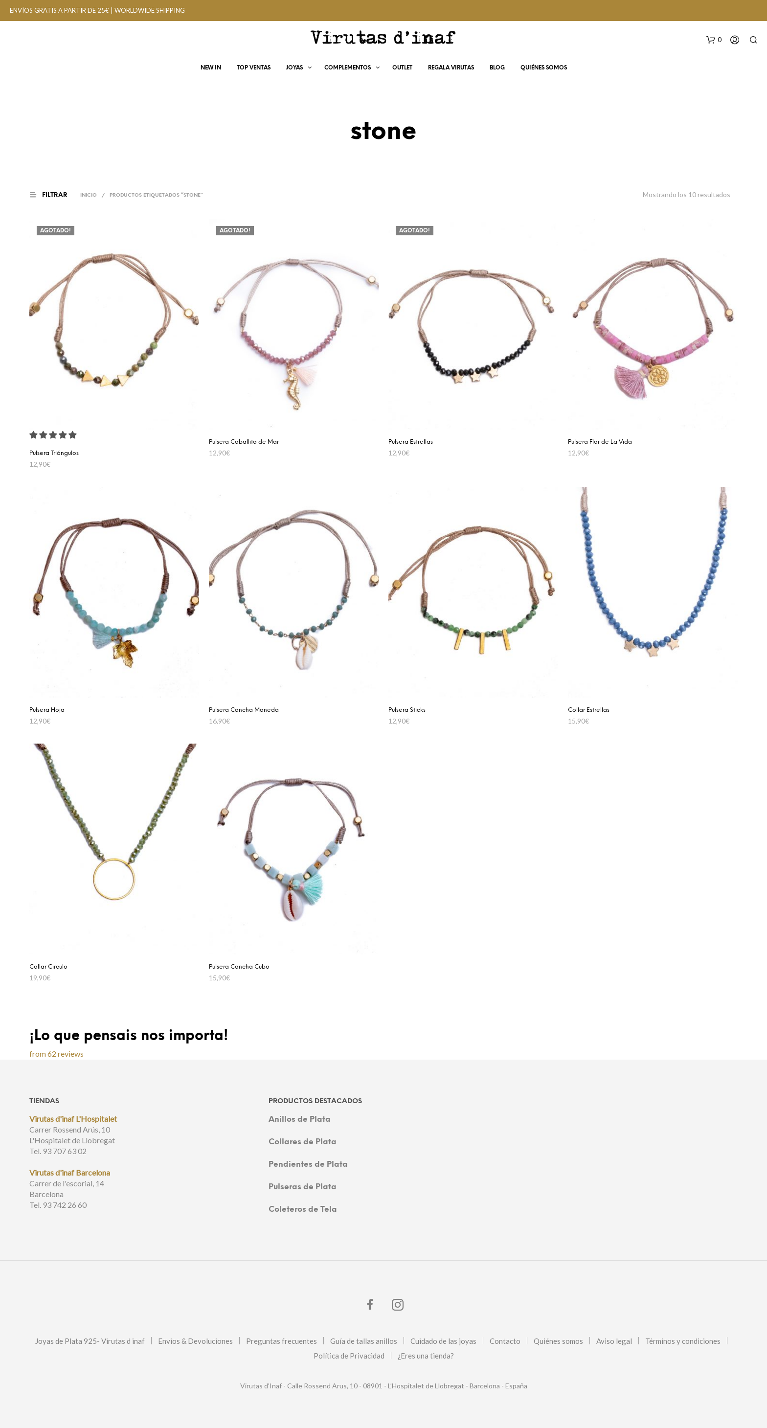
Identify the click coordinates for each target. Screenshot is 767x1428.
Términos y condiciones (683, 1341)
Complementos (347, 69)
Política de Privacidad (349, 1355)
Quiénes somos (558, 1341)
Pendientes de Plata (308, 1164)
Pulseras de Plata (303, 1187)
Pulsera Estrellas (410, 442)
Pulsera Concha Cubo (239, 967)
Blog (497, 69)
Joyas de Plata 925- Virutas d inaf (90, 1341)
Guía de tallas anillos (363, 1341)
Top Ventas (254, 69)
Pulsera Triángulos (54, 453)
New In (211, 69)
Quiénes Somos (543, 69)
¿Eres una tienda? (426, 1355)
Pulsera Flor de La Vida (600, 442)
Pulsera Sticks (407, 710)
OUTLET (402, 69)
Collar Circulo (48, 967)
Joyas (294, 69)
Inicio (90, 195)
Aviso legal (614, 1341)
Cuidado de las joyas (443, 1341)
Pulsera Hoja (47, 710)
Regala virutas (451, 69)
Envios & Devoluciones (195, 1341)
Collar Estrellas (588, 710)
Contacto (505, 1341)
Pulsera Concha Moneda (244, 710)
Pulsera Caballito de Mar (244, 442)
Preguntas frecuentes (281, 1341)
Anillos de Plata (300, 1119)
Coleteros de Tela (303, 1209)
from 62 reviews (56, 1053)
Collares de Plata (303, 1142)
